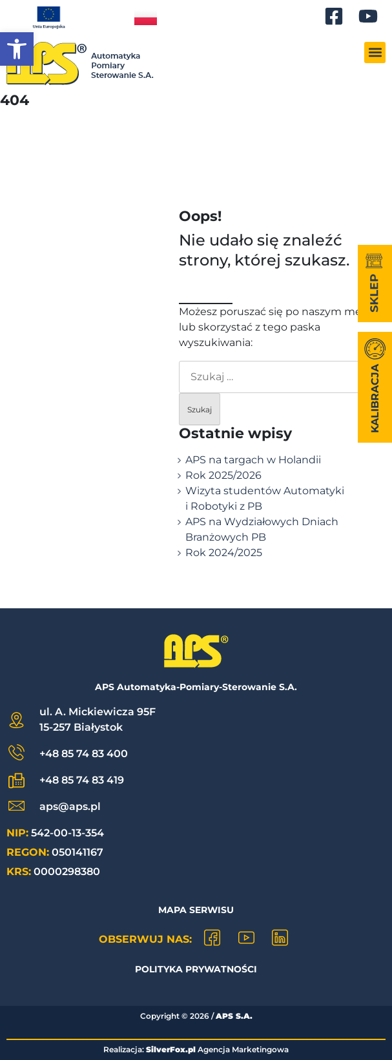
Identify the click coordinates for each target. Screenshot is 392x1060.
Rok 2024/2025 (223, 552)
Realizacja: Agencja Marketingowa (196, 1049)
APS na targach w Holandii (253, 460)
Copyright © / (196, 1016)
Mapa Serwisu (196, 910)
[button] (17, 49)
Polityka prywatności (196, 969)
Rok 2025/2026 (223, 475)
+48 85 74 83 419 (81, 780)
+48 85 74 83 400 (83, 753)
